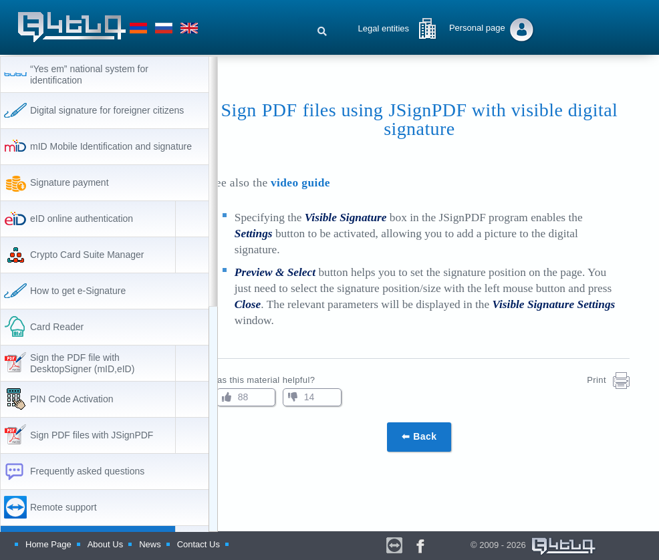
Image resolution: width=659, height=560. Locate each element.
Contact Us (198, 544)
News (150, 544)
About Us (105, 544)
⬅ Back (438, 436)
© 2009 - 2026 (525, 547)
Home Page (48, 544)
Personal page (477, 28)
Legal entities (383, 28)
